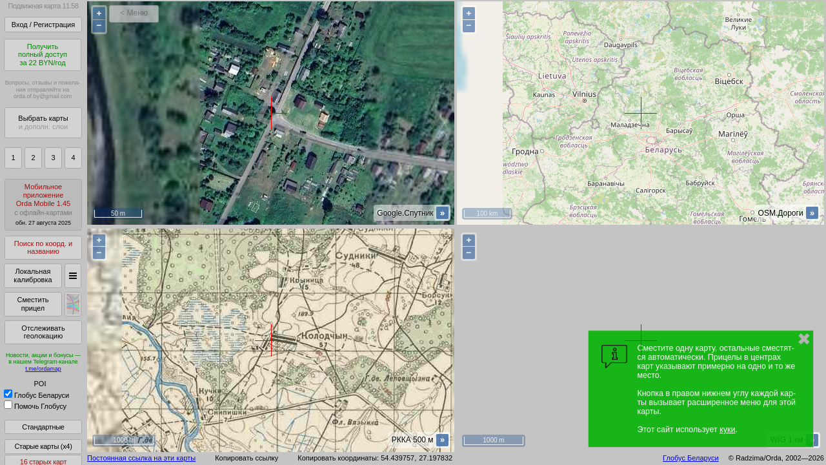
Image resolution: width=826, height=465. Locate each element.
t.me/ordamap (43, 369)
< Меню (134, 12)
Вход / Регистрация (43, 24)
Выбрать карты (43, 122)
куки (727, 429)
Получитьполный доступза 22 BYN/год (42, 55)
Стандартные (43, 427)
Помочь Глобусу (35, 406)
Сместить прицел (32, 304)
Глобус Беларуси (36, 395)
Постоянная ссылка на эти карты (141, 458)
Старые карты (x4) (43, 446)
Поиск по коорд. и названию (43, 248)
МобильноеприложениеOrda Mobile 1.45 (43, 204)
